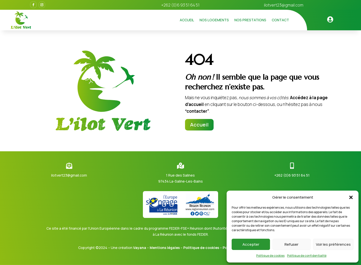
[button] (350, 197)
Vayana (139, 247)
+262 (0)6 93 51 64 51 (292, 175)
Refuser (291, 244)
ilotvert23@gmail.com (283, 5)
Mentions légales (165, 247)
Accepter (250, 244)
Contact (280, 20)
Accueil (187, 20)
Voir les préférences (333, 244)
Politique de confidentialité (306, 255)
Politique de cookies (270, 255)
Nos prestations (250, 20)
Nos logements (214, 20)
